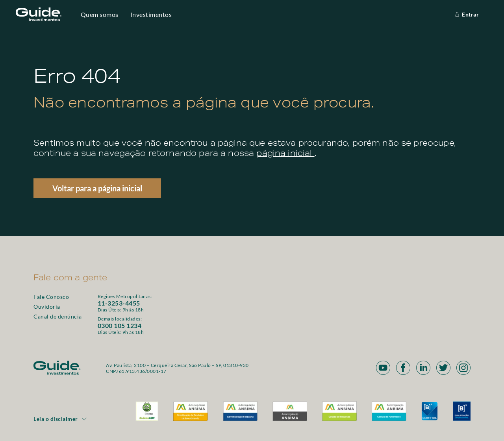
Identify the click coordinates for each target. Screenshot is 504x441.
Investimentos (151, 14)
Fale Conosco (51, 296)
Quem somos (100, 14)
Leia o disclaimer (60, 418)
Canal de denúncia (57, 316)
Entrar (466, 14)
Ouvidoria (46, 306)
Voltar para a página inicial (97, 188)
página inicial (285, 154)
